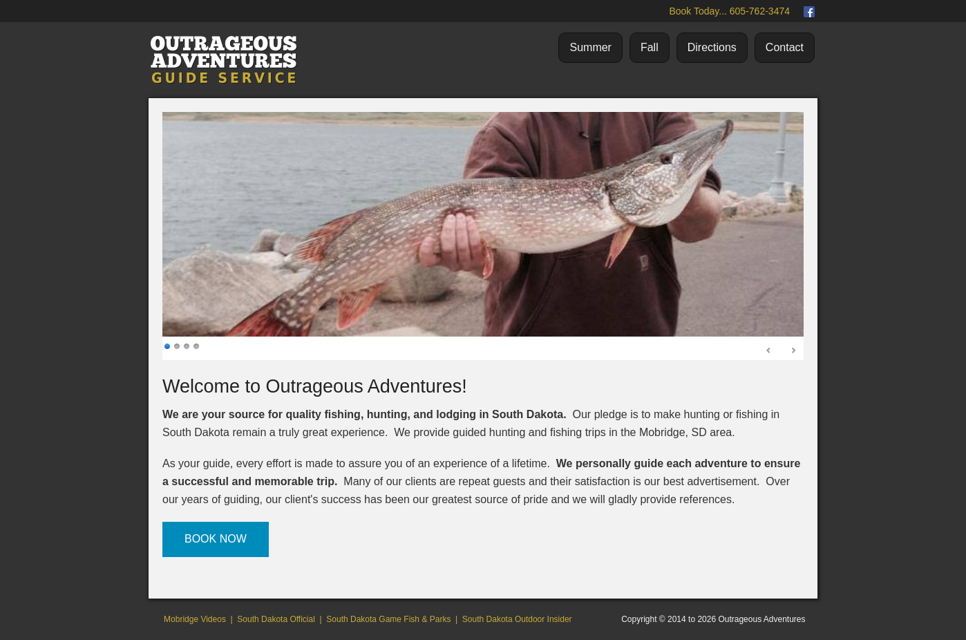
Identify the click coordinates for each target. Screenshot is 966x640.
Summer (590, 47)
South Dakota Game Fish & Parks (388, 619)
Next (793, 351)
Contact (785, 47)
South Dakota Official (276, 619)
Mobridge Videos (195, 619)
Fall (650, 47)
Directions (712, 47)
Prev (769, 351)
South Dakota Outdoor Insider (517, 619)
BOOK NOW (215, 539)
